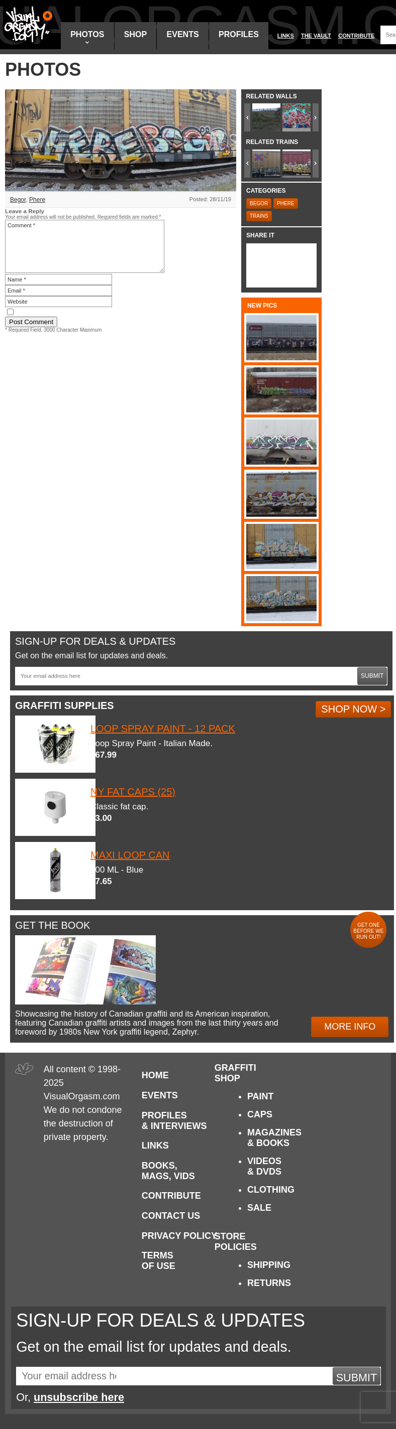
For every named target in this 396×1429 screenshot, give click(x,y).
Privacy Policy (179, 1236)
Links (285, 36)
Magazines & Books (274, 1137)
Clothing (270, 1190)
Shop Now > (353, 708)
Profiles (239, 34)
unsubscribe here (79, 1397)
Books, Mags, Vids (168, 1171)
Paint (260, 1096)
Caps (259, 1114)
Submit (372, 675)
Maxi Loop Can (129, 855)
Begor (18, 199)
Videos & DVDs (264, 1166)
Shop (135, 34)
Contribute (356, 36)
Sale (259, 1208)
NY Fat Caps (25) (132, 791)
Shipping (268, 1265)
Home (155, 1075)
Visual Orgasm (26, 25)
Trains (259, 216)
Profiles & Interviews (174, 1120)
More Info (349, 1027)
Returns (269, 1283)
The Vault (316, 36)
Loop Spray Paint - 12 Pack (162, 728)
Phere (37, 199)
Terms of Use (158, 1260)
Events (183, 34)
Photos (87, 37)
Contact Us (171, 1216)
